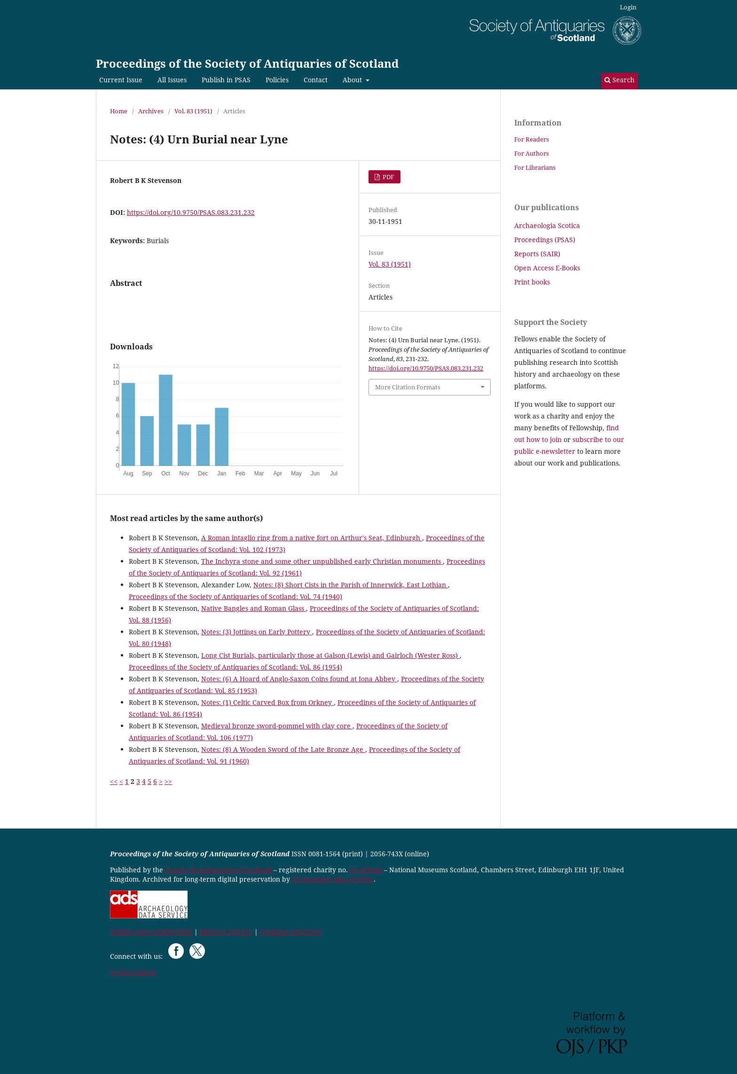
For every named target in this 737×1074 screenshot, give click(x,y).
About (353, 79)
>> (168, 781)
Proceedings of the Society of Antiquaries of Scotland (247, 63)
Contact (316, 79)
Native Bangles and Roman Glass (253, 608)
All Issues (172, 79)
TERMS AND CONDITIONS (151, 931)
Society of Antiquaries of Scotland (219, 869)
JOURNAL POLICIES (290, 931)
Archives (151, 111)
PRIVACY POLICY (226, 931)
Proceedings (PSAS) (544, 239)
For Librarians (535, 167)
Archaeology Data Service (333, 879)
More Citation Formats (407, 387)
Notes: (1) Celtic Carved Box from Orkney (267, 702)
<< (114, 781)
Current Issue (120, 79)
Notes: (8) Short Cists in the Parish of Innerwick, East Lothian (350, 584)
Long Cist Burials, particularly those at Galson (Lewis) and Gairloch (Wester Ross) (330, 655)
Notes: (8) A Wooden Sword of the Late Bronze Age (283, 749)
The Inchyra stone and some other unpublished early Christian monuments (322, 561)
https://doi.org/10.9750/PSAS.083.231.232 (191, 212)
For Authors (531, 153)
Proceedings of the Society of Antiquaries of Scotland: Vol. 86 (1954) (235, 667)
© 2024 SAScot (133, 972)
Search (619, 79)
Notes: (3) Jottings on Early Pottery (256, 631)
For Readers (531, 139)
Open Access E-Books (547, 267)
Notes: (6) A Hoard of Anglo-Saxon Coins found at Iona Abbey (299, 678)
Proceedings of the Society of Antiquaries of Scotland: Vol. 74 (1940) (235, 596)
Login (628, 7)
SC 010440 (366, 869)
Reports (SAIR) (537, 253)
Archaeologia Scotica (547, 225)
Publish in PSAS (226, 79)
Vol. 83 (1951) (193, 111)
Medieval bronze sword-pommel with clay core (277, 725)
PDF (387, 177)
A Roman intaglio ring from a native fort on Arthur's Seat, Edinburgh (311, 537)
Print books (532, 281)
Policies (277, 79)
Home (118, 111)
